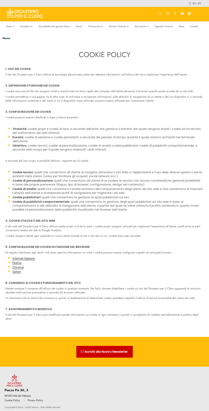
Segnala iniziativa (164, 26)
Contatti (194, 26)
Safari (16, 272)
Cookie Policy (12, 400)
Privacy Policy (35, 400)
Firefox (16, 263)
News (9, 26)
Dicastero (25, 26)
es (199, 3)
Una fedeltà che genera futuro (54, 26)
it (190, 3)
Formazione (94, 26)
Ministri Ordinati (117, 26)
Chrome (18, 267)
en (194, 3)
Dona (181, 26)
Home (6, 38)
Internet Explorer (23, 258)
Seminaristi (140, 26)
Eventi (79, 26)
